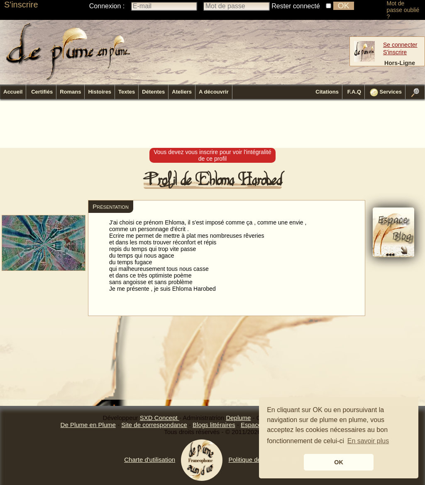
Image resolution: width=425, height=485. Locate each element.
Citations (327, 92)
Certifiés (42, 92)
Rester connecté (295, 6)
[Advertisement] (212, 123)
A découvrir (214, 92)
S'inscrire (21, 4)
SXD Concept (159, 417)
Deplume (238, 417)
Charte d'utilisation (149, 459)
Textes (126, 92)
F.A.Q (354, 92)
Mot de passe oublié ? (403, 10)
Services (386, 92)
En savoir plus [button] (368, 440)
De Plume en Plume (88, 424)
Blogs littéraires (214, 424)
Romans (70, 92)
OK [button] (338, 462)
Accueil (12, 92)
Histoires (99, 92)
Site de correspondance (154, 424)
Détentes (153, 92)
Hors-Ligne (399, 63)
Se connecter (400, 44)
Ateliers (182, 92)
